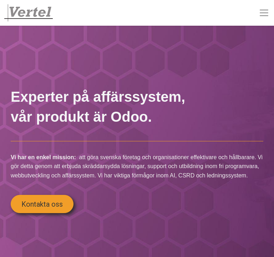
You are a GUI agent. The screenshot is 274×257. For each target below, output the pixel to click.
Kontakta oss (42, 204)
